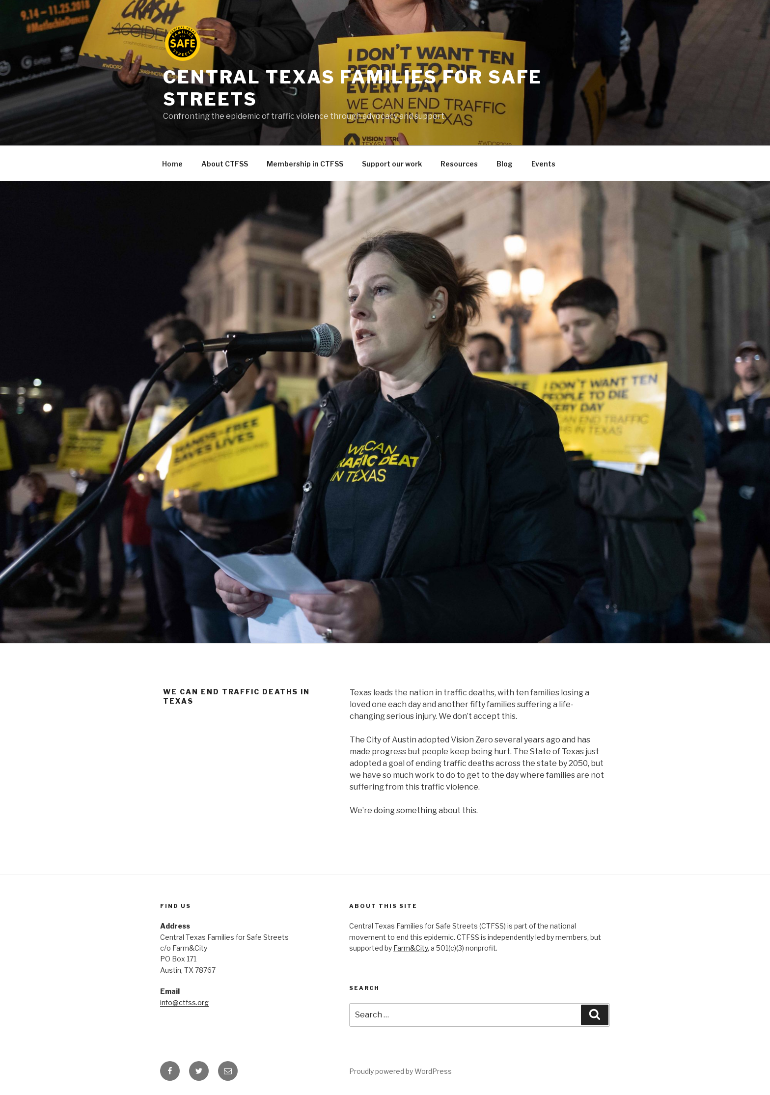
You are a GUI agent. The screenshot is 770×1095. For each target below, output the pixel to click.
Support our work (392, 164)
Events (543, 164)
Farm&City (410, 948)
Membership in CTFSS (305, 164)
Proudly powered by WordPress (400, 1071)
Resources (459, 164)
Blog (504, 164)
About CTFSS (224, 164)
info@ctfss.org (184, 1002)
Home (172, 164)
